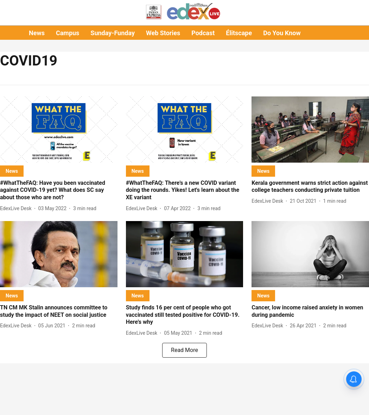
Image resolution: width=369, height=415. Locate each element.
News (37, 33)
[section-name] (12, 171)
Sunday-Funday (112, 33)
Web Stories (163, 33)
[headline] (58, 190)
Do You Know (281, 33)
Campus (67, 33)
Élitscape (239, 33)
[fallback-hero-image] (58, 129)
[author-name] (17, 208)
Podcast (203, 33)
